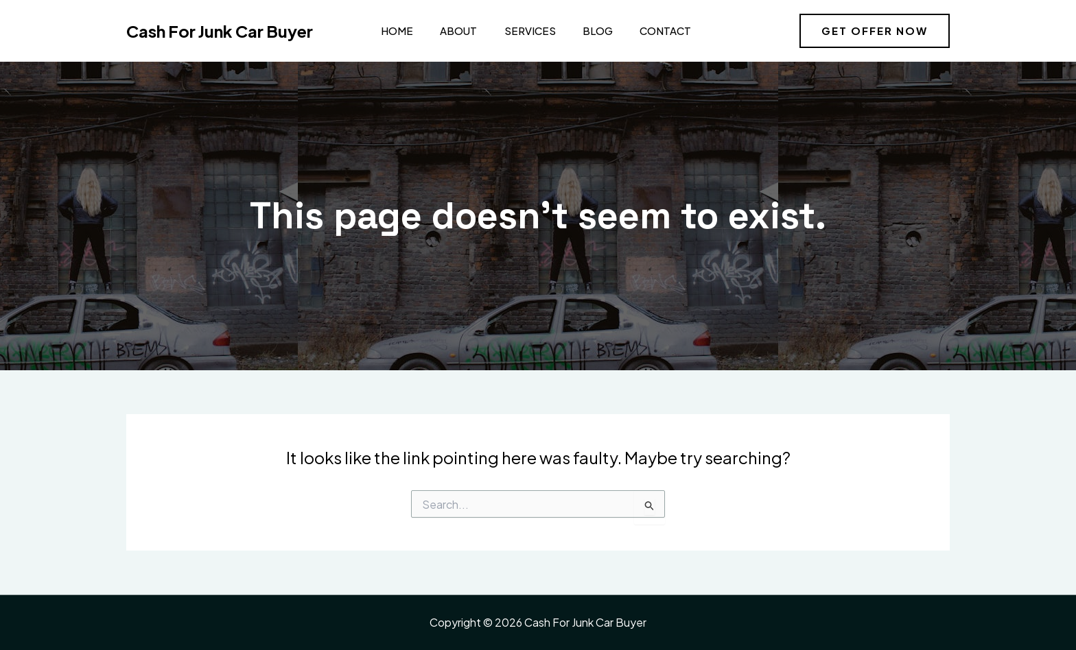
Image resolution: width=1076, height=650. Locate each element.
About (451, 30)
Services (520, 30)
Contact (649, 30)
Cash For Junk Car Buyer (219, 31)
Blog (585, 30)
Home (393, 30)
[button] (874, 31)
